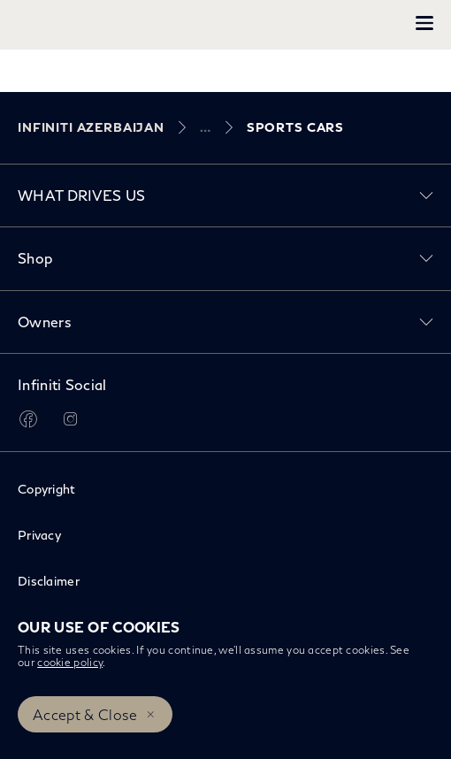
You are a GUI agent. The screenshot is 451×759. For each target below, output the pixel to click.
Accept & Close (85, 714)
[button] (424, 23)
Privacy (39, 534)
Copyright (47, 488)
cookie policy (70, 662)
